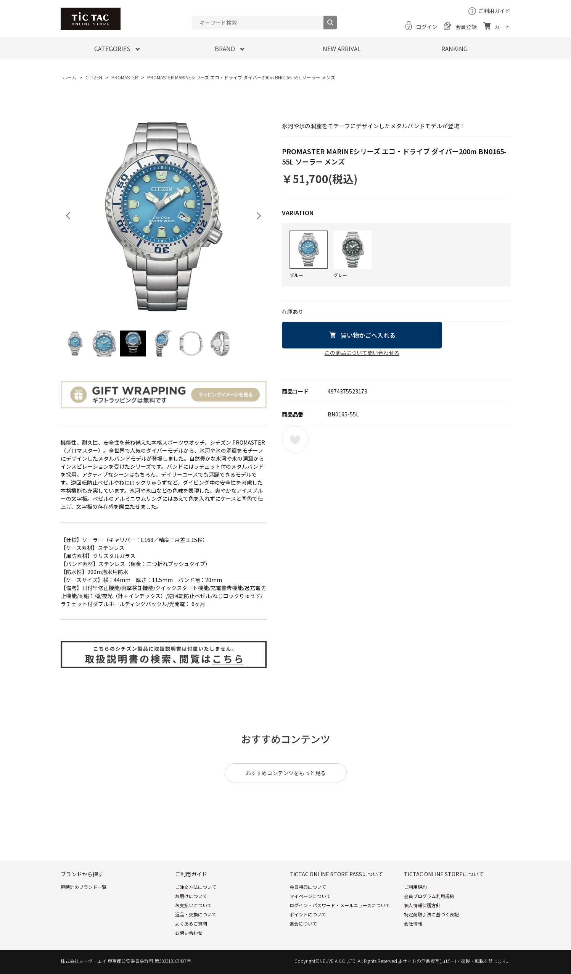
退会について (303, 923)
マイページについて (310, 896)
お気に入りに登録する (295, 439)
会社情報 (413, 923)
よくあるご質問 (191, 923)
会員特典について (308, 887)
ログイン (426, 27)
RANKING (454, 48)
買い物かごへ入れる (368, 335)
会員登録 (466, 27)
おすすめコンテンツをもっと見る (286, 773)
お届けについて (191, 896)
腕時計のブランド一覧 (83, 887)
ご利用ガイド (495, 11)
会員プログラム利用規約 (429, 896)
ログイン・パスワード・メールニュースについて (340, 905)
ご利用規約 (415, 887)
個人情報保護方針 (422, 905)
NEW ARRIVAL (342, 48)
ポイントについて (308, 914)
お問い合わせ (189, 932)
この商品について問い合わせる (362, 352)
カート (503, 27)
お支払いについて (193, 905)
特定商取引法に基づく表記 (431, 914)
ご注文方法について (195, 887)
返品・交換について (195, 914)
